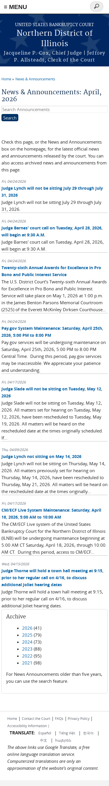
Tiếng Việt (67, 733)
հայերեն (63, 740)
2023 (27, 649)
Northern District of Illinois (55, 39)
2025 (27, 635)
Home (6, 79)
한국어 (88, 733)
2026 (27, 628)
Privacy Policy (78, 718)
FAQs (59, 718)
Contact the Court (36, 718)
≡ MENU (15, 6)
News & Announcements (35, 79)
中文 (43, 740)
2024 (27, 642)
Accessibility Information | (28, 725)
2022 (27, 656)
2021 (27, 663)
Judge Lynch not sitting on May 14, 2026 (41, 456)
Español (45, 733)
